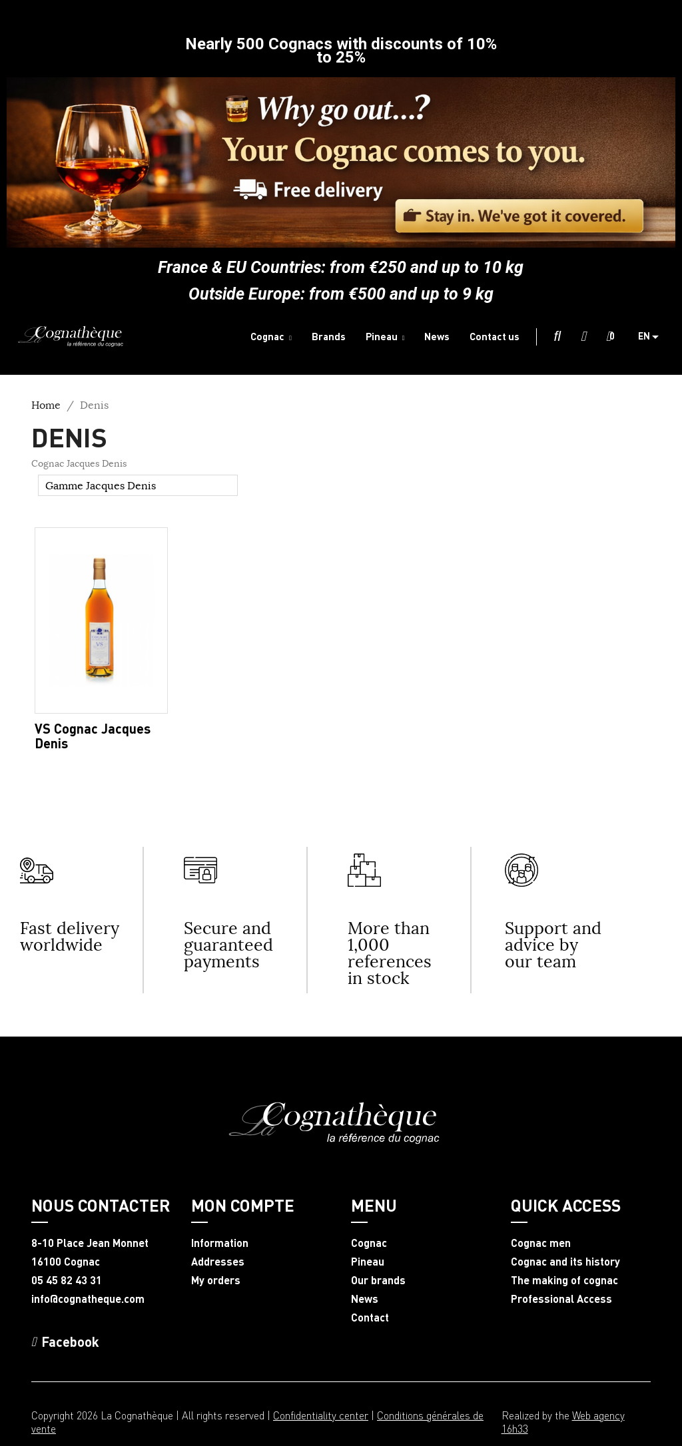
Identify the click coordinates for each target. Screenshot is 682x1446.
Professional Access (561, 1299)
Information (219, 1243)
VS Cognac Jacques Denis (93, 736)
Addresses (217, 1261)
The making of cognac (564, 1280)
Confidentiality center (320, 1415)
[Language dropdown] (653, 337)
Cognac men (541, 1243)
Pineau (367, 1261)
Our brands (378, 1280)
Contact (370, 1317)
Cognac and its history (565, 1261)
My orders (215, 1280)
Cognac (369, 1243)
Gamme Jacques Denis (100, 485)
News (364, 1299)
